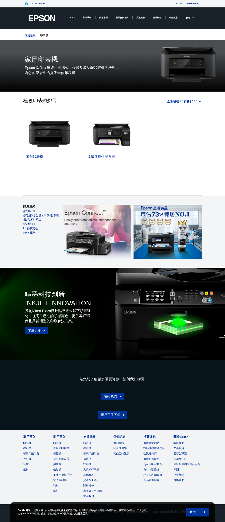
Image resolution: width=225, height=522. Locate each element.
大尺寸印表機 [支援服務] (91, 469)
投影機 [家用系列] (27, 458)
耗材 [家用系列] (26, 464)
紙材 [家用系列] (26, 469)
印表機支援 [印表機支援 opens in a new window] (30, 228)
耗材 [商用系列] (56, 485)
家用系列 (87, 17)
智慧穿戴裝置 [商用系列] (61, 458)
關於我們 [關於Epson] (178, 442)
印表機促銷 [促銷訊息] (120, 448)
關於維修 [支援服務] (88, 485)
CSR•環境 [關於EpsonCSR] (179, 458)
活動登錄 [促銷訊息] (118, 442)
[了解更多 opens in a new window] (36, 330)
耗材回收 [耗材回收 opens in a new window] (29, 224)
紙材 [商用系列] (56, 490)
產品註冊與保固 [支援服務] (92, 490)
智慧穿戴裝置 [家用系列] (31, 453)
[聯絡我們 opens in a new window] (112, 396)
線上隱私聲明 (80, 513)
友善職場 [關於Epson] (178, 448)
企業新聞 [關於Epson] (178, 474)
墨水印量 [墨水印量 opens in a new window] (29, 211)
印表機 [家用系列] (27, 442)
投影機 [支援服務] (87, 464)
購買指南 (157, 17)
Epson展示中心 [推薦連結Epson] (152, 464)
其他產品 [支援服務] (88, 474)
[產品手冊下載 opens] (112, 415)
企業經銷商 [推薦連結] (150, 453)
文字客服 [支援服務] (88, 496)
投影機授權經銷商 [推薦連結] (154, 448)
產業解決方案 (122, 17)
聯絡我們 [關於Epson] (178, 480)
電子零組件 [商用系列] (60, 480)
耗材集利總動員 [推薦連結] (152, 474)
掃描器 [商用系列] (57, 464)
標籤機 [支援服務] (87, 448)
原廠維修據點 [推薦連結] (151, 458)
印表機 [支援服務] (87, 442)
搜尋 (190, 18)
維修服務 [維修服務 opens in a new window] (29, 232)
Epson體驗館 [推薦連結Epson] (151, 469)
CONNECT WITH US (187, 3)
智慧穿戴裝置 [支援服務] (91, 453)
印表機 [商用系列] (57, 442)
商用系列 (103, 17)
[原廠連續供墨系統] (112, 161)
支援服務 (140, 17)
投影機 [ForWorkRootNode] (57, 469)
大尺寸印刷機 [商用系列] (61, 448)
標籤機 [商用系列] (57, 453)
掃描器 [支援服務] (87, 458)
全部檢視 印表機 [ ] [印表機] (182, 101)
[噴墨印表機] (51, 161)
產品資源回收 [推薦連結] (151, 480)
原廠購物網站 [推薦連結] (151, 442)
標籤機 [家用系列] (27, 448)
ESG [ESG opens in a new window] (72, 17)
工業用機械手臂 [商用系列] (62, 474)
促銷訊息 (173, 17)
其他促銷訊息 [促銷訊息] (121, 453)
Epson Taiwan (37, 3)
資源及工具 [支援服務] (90, 480)
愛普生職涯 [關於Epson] (180, 453)
